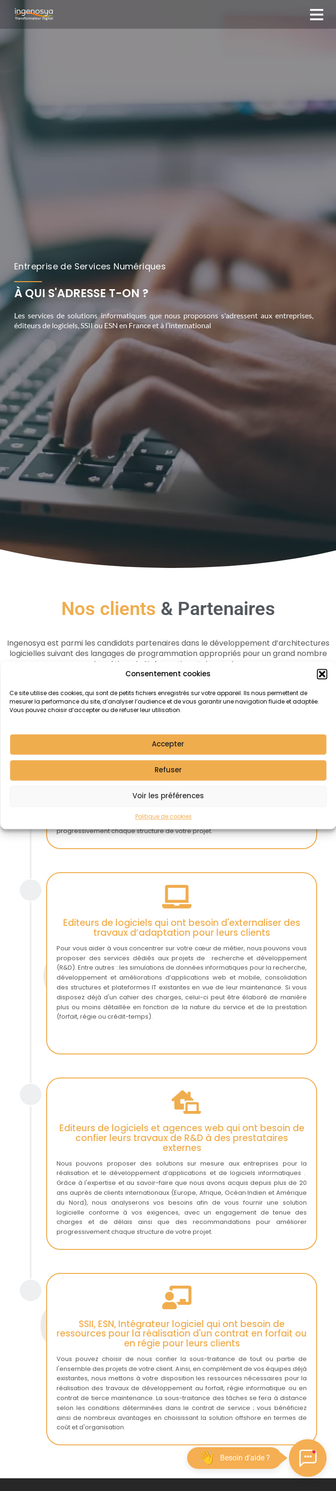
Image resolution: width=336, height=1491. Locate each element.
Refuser (168, 781)
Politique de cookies (163, 827)
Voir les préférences (168, 807)
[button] (322, 685)
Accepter (168, 755)
